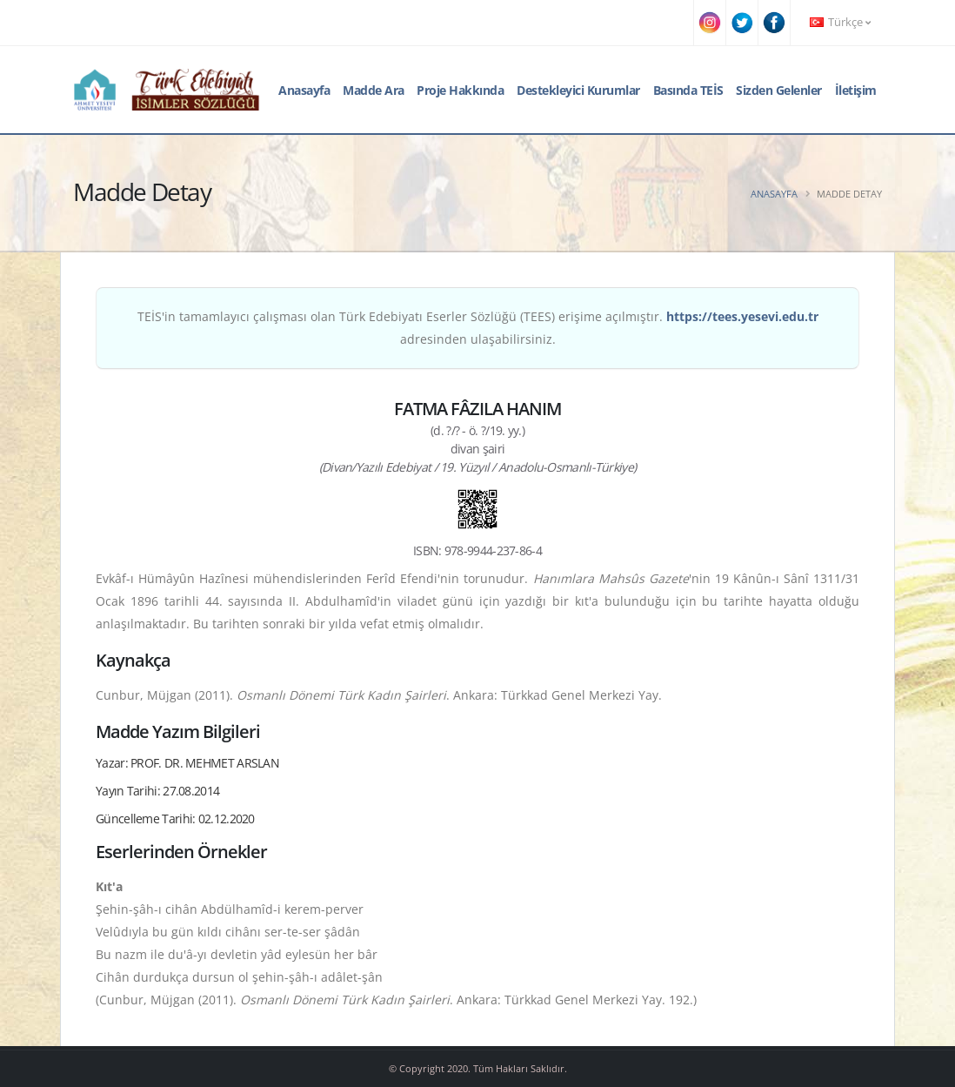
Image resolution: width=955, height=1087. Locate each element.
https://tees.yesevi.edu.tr (742, 316)
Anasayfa (304, 90)
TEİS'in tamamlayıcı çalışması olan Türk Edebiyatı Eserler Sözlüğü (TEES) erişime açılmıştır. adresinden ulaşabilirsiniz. (477, 327)
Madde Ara (373, 90)
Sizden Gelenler (779, 90)
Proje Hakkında (460, 90)
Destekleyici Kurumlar (578, 90)
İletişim (856, 90)
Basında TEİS (688, 90)
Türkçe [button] (840, 22)
